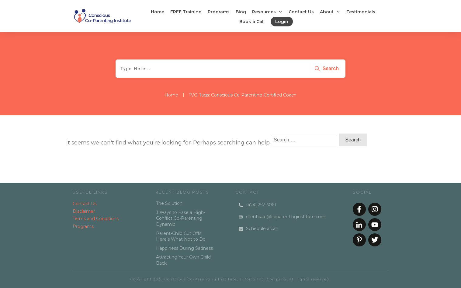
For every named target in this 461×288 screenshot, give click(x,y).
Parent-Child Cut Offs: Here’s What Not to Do (181, 236)
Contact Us (84, 203)
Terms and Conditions (96, 218)
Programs (83, 226)
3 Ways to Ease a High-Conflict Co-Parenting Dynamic (180, 218)
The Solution (169, 203)
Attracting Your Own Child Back (183, 260)
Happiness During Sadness (184, 248)
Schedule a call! (262, 228)
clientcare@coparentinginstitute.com (285, 216)
